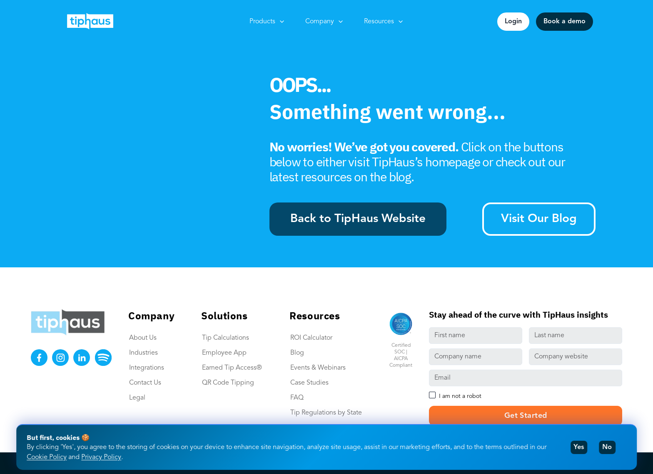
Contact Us (145, 383)
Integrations (146, 368)
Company (324, 21)
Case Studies (309, 383)
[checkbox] (432, 395)
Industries (143, 353)
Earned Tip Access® (232, 368)
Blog (297, 353)
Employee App (224, 353)
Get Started (525, 416)
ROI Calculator (311, 338)
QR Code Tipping (228, 383)
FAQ (297, 398)
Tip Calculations (225, 338)
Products (267, 21)
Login (513, 21)
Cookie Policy (47, 457)
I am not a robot (460, 396)
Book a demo (564, 21)
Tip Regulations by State (326, 413)
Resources (384, 21)
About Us (143, 338)
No (607, 447)
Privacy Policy (101, 457)
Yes (578, 447)
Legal (137, 398)
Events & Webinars (318, 368)
